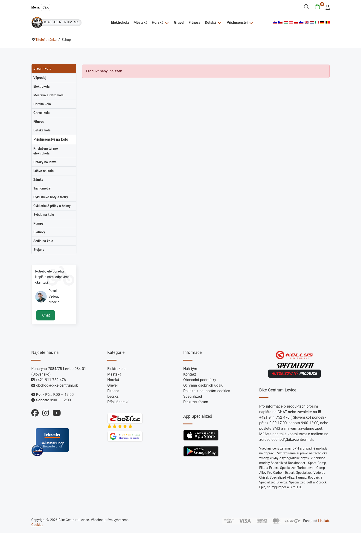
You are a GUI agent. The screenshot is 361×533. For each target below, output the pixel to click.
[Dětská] (219, 22)
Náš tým (190, 369)
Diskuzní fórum (195, 402)
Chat (45, 315)
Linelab (323, 521)
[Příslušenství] (250, 22)
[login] (326, 7)
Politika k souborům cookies (206, 391)
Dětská (210, 22)
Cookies (37, 525)
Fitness (195, 22)
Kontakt (189, 374)
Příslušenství (237, 22)
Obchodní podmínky (199, 380)
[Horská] (166, 22)
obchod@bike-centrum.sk (57, 385)
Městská (141, 22)
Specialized (192, 396)
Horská (158, 22)
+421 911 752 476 (51, 380)
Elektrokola (120, 22)
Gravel (179, 22)
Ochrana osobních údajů (203, 385)
